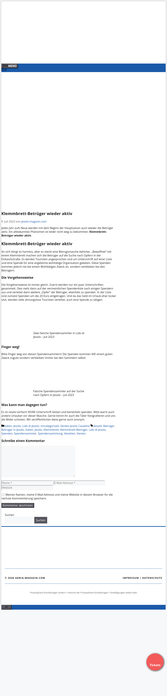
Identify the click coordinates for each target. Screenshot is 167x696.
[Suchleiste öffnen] (4, 70)
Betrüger (108, 426)
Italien (8, 426)
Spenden (7, 433)
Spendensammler (25, 433)
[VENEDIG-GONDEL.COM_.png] (70, 57)
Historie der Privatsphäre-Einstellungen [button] (88, 592)
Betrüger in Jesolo (12, 430)
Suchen (9, 515)
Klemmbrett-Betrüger (73, 430)
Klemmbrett (51, 430)
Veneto (81, 433)
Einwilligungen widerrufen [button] (123, 592)
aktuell (97, 426)
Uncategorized (49, 426)
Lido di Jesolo (30, 426)
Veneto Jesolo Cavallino (75, 426)
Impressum (131, 577)
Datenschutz (152, 577)
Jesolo (17, 426)
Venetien (69, 433)
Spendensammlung (50, 433)
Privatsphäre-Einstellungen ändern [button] (48, 592)
